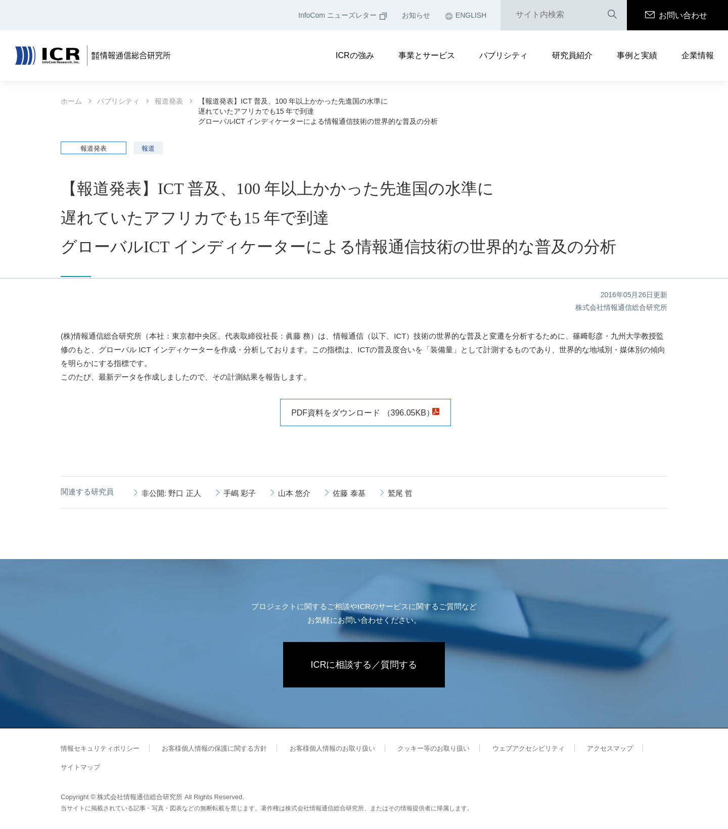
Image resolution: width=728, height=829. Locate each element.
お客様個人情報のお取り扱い (332, 748)
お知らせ (416, 15)
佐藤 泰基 (349, 493)
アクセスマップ (610, 748)
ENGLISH (465, 15)
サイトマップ (80, 767)
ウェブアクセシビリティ (528, 748)
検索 (612, 15)
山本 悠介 (294, 493)
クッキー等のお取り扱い (433, 748)
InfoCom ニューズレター (342, 15)
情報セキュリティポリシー (100, 748)
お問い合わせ (676, 15)
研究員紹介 (572, 55)
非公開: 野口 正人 (171, 493)
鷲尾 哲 (400, 493)
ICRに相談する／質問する (364, 665)
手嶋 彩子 (239, 493)
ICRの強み (355, 55)
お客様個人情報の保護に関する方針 (214, 748)
